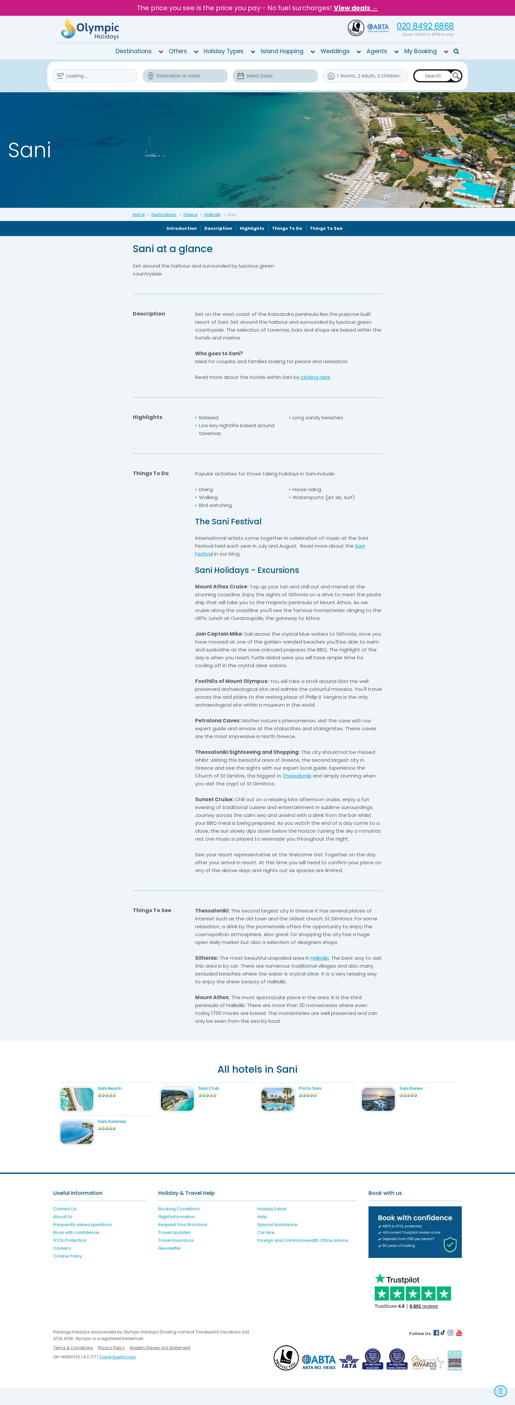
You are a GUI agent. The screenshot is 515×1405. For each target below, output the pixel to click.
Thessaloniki (297, 775)
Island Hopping (282, 51)
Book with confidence (76, 1249)
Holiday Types (224, 51)
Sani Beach (122, 1088)
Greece (190, 214)
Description (218, 228)
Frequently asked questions (82, 1242)
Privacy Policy (111, 1365)
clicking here (316, 377)
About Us (62, 1234)
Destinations (134, 51)
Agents (377, 51)
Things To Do (287, 228)
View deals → (356, 7)
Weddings (335, 51)
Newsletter (169, 1265)
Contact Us (65, 1226)
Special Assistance (277, 1242)
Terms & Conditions (73, 1365)
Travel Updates (174, 1249)
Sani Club (221, 1088)
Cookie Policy (67, 1273)
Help (262, 1234)
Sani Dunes (423, 1088)
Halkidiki (212, 214)
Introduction (182, 228)
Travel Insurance (176, 1257)
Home (139, 214)
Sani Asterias (124, 1130)
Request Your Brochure (182, 1242)
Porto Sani (322, 1088)
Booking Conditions (179, 1226)
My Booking (420, 51)
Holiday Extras (272, 1226)
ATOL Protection (70, 1257)
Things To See (326, 228)
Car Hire (266, 1249)
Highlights (252, 228)
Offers (178, 51)
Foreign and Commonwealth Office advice (302, 1257)
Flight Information (176, 1234)
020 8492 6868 (425, 26)
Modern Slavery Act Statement (160, 1365)
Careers (62, 1265)
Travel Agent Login (117, 1374)
